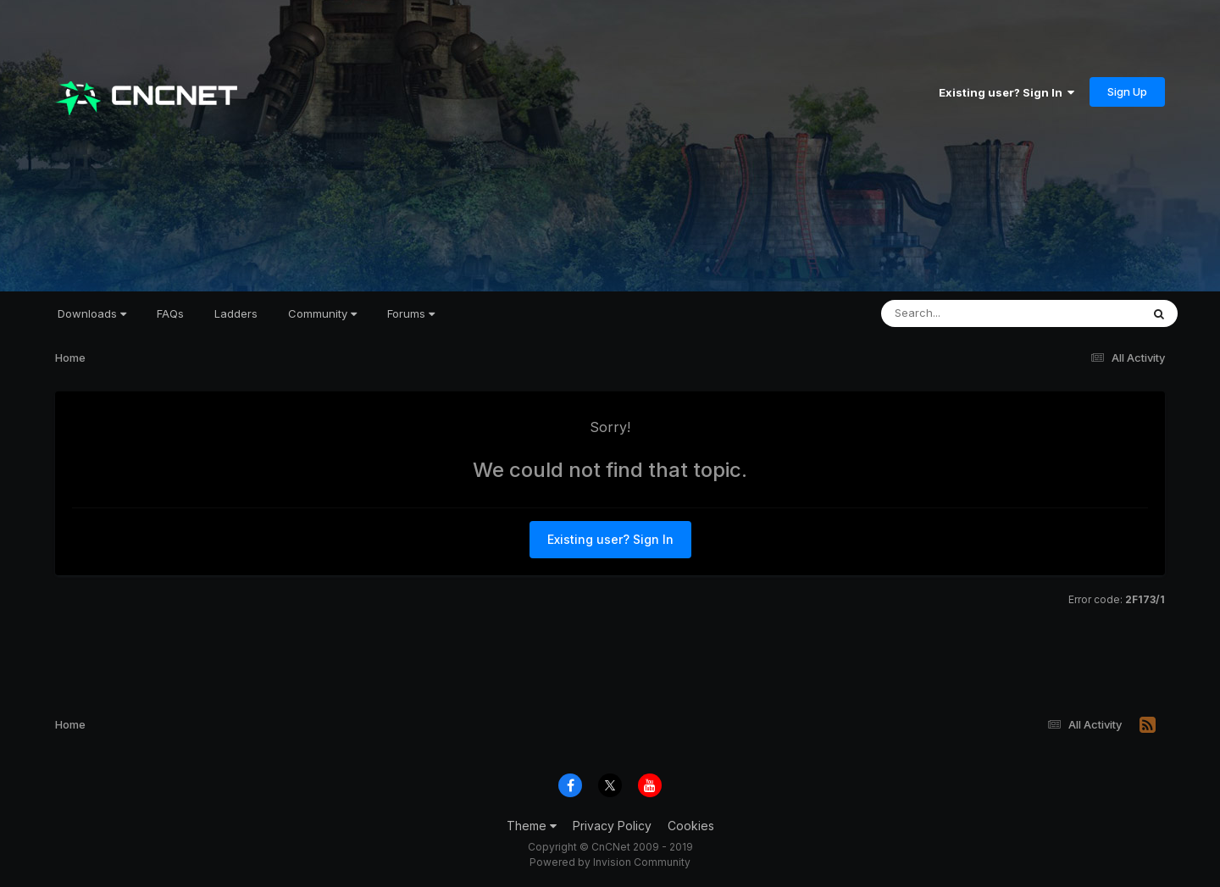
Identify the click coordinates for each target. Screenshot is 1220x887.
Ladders (236, 313)
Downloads (92, 313)
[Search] (964, 313)
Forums (411, 313)
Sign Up (1127, 91)
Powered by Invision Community (610, 862)
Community (322, 313)
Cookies (691, 825)
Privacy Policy (612, 825)
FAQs (170, 313)
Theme (532, 825)
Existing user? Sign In (1006, 92)
